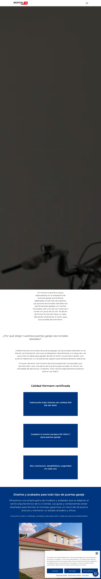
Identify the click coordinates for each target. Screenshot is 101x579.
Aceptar (55, 571)
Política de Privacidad (74, 575)
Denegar (72, 571)
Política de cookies (61, 575)
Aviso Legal (85, 575)
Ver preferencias (89, 571)
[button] (97, 553)
